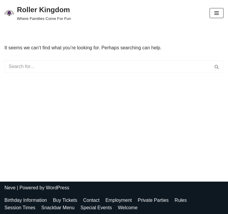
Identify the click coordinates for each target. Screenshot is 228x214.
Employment (118, 200)
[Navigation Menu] (217, 13)
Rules (181, 200)
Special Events (96, 207)
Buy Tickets (65, 200)
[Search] (107, 66)
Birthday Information (25, 200)
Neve (9, 187)
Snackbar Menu (58, 207)
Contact (91, 200)
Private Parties (153, 200)
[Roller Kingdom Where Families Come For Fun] (37, 13)
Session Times (19, 207)
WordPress (57, 187)
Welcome (127, 207)
